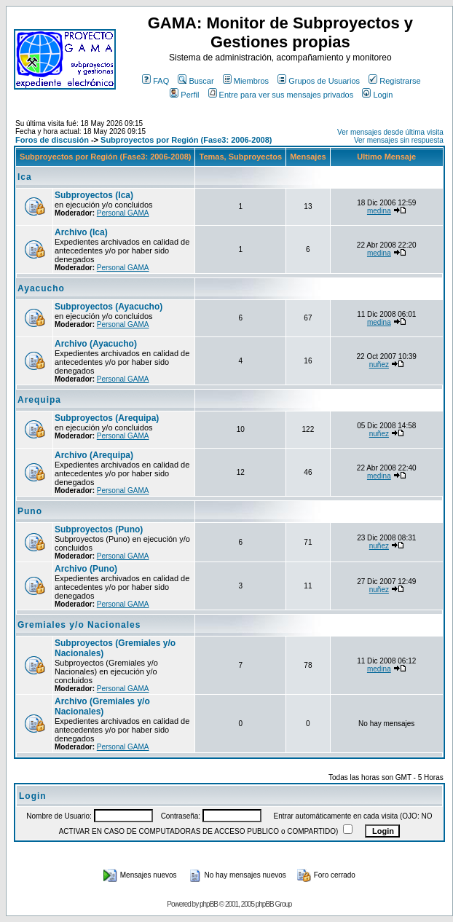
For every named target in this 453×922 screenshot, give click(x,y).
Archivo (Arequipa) (94, 455)
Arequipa (39, 400)
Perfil (184, 94)
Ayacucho (41, 288)
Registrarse (394, 80)
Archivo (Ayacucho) (96, 344)
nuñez (379, 364)
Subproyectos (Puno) (99, 529)
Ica (24, 177)
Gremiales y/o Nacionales (79, 625)
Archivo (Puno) (86, 569)
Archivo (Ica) (81, 232)
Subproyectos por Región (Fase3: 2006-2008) (186, 139)
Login (377, 94)
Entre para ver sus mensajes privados (281, 94)
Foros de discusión (52, 139)
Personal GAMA (123, 213)
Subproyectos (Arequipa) (107, 418)
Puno (29, 511)
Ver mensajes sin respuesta (399, 140)
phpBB (209, 904)
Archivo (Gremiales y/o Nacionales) (102, 706)
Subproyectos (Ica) (94, 195)
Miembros (246, 80)
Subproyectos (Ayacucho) (108, 307)
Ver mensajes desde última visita (390, 132)
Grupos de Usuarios (318, 80)
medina (379, 211)
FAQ (155, 80)
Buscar (195, 80)
